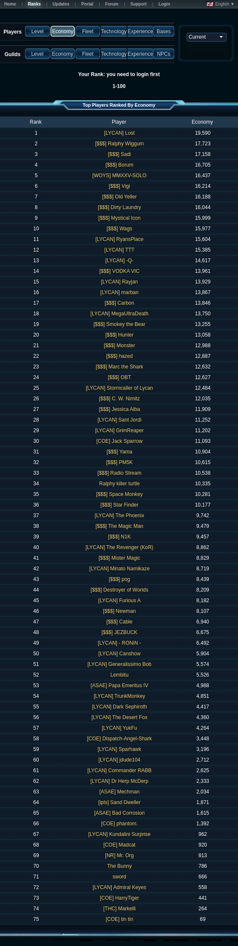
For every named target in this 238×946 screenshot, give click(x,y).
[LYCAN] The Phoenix (119, 515)
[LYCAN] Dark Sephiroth (119, 707)
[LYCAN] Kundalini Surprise (119, 834)
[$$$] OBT (119, 377)
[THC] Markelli (119, 909)
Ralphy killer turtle (119, 484)
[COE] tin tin (119, 919)
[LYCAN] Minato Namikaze (119, 569)
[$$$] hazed (119, 356)
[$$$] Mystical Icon (119, 218)
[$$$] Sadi (119, 154)
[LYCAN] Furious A (119, 600)
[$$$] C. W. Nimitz (119, 399)
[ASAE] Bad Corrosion (119, 813)
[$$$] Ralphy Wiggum (119, 144)
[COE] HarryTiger (119, 898)
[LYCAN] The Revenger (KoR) (119, 547)
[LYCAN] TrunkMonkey (119, 696)
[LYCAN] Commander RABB (119, 770)
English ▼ (220, 4)
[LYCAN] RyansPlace (119, 239)
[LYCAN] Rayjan (119, 282)
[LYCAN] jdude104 (120, 760)
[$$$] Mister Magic (119, 558)
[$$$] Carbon (119, 303)
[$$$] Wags (119, 229)
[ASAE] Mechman (119, 792)
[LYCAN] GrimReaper (119, 430)
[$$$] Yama (119, 452)
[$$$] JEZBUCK (120, 632)
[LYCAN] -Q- (119, 260)
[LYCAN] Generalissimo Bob (120, 664)
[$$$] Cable (119, 622)
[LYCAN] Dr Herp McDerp (119, 781)
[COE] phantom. (119, 824)
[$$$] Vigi (119, 186)
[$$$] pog (119, 579)
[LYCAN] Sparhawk (120, 749)
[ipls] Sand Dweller (119, 802)
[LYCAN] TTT (120, 250)
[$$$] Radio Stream (119, 473)
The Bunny (119, 866)
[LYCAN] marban (119, 292)
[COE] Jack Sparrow (119, 441)
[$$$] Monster (119, 345)
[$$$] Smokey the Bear (119, 324)
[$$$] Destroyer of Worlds (119, 590)
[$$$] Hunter (119, 335)
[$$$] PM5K (119, 462)
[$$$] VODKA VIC (119, 271)
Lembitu (119, 675)
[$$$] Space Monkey (119, 494)
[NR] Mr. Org (119, 855)
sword (119, 877)
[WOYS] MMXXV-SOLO (119, 175)
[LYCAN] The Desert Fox (119, 717)
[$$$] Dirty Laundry (119, 207)
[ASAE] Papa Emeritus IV (119, 685)
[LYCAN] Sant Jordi (119, 420)
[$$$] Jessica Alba (119, 409)
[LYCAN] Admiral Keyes (119, 887)
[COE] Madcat (119, 845)
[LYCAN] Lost (119, 133)
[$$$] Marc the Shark (119, 367)
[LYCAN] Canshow (119, 654)
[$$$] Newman (119, 611)
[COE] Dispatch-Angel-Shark (119, 739)
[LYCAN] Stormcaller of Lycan (119, 388)
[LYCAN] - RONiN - (119, 643)
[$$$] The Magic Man (120, 526)
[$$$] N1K (119, 537)
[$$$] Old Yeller (119, 197)
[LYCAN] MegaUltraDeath (120, 314)
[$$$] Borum (119, 165)
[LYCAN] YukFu (119, 728)
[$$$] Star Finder (119, 505)
